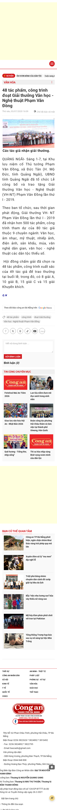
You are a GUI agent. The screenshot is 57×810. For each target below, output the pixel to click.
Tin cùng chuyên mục (17, 371)
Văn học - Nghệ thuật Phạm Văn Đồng (22, 321)
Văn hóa (10, 82)
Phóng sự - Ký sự (37, 680)
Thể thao (34, 692)
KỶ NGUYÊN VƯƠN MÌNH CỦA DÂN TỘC (28, 76)
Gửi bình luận (12, 356)
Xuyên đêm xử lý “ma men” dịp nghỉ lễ (39, 558)
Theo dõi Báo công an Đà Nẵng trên (28, 307)
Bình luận (11, 362)
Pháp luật (34, 675)
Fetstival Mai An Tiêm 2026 (15, 394)
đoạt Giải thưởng (42, 317)
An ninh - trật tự (38, 671)
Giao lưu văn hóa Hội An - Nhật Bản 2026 (15, 422)
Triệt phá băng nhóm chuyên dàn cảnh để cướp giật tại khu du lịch (38, 579)
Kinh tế (5, 684)
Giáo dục (34, 688)
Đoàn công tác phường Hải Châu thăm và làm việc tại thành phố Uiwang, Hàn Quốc (41, 425)
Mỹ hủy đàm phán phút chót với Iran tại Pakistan (39, 617)
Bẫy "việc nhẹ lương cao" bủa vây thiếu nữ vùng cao (39, 597)
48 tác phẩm (13, 317)
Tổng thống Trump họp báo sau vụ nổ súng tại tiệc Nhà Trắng (39, 638)
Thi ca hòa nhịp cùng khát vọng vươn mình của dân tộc (40, 454)
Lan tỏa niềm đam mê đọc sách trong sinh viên (40, 396)
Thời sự (5, 671)
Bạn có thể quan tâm (17, 531)
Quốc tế (6, 692)
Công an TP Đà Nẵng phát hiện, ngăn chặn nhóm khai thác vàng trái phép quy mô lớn (39, 542)
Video (5, 696)
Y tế (4, 688)
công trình (26, 317)
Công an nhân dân (10, 675)
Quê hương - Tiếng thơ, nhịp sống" (16, 453)
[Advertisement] (28, 31)
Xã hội (5, 680)
